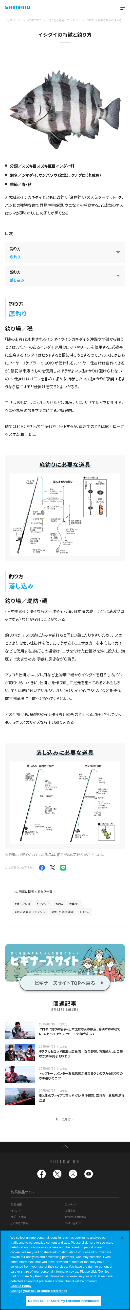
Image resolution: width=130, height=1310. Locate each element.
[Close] (122, 1240)
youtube (88, 1174)
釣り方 (15, 252)
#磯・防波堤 (23, 904)
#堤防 (59, 904)
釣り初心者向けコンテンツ (64, 20)
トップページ (13, 20)
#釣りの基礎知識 (63, 912)
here (92, 1245)
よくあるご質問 (19, 1223)
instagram (73, 1174)
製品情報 (16, 1204)
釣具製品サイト (22, 1191)
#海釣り (74, 904)
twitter (57, 1174)
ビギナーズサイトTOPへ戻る (65, 982)
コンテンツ (71, 1204)
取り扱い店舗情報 (75, 1217)
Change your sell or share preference (38, 1293)
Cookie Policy (20, 1288)
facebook (41, 1174)
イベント (15, 1210)
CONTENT (34, 20)
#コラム (85, 912)
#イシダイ (43, 904)
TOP (65, 1147)
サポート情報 (18, 1217)
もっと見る (65, 1119)
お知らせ (70, 1210)
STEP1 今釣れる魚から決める (104, 20)
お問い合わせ (73, 1223)
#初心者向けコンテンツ (30, 912)
